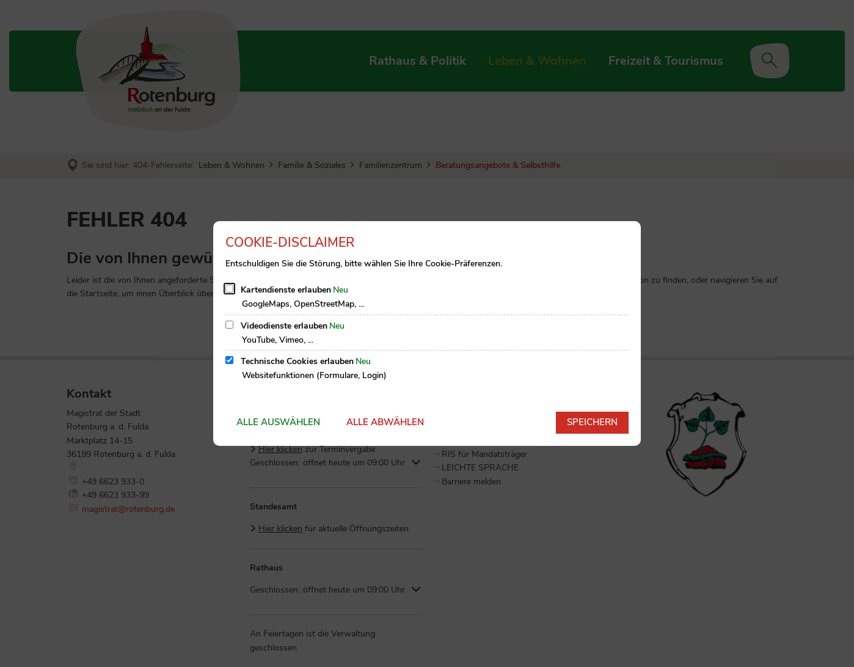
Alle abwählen (385, 422)
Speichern (592, 422)
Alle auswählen (278, 422)
